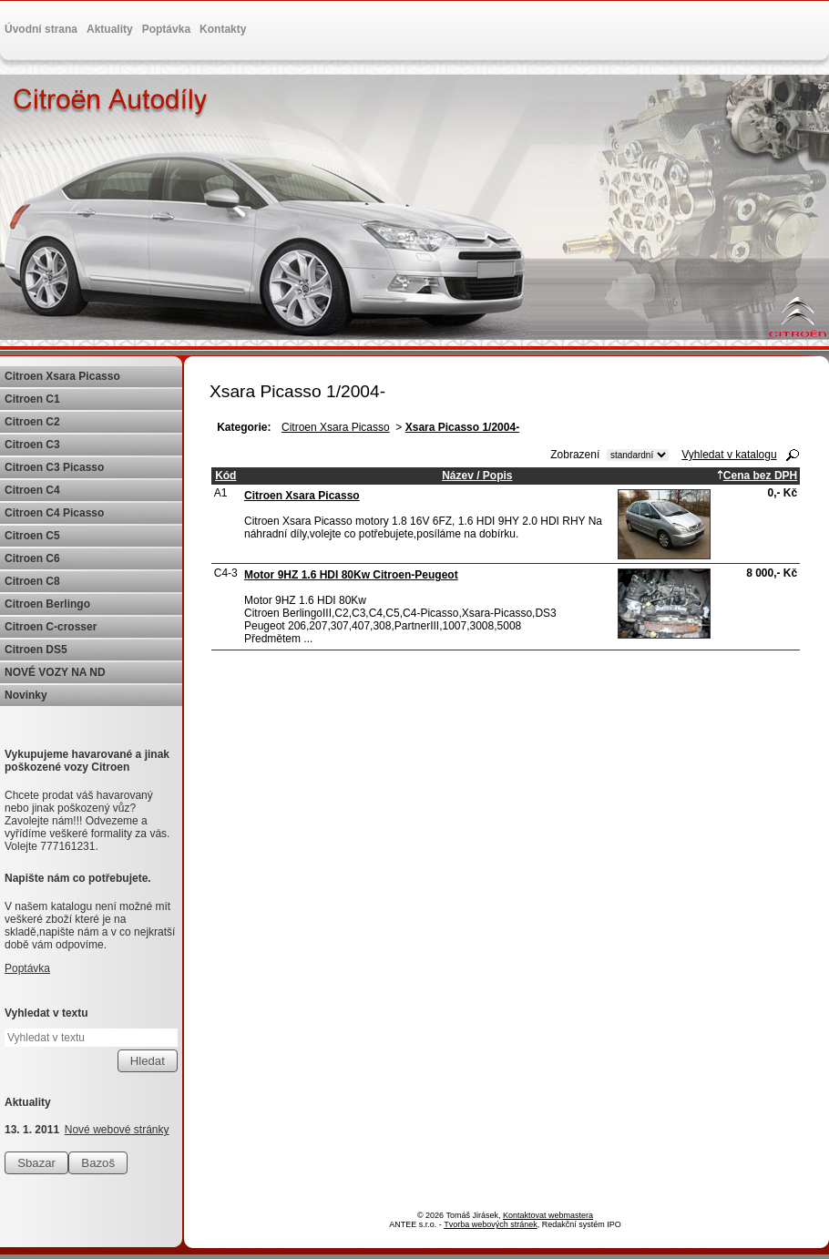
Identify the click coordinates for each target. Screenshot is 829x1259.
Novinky (26, 695)
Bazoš (98, 1163)
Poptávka (166, 29)
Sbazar (36, 1163)
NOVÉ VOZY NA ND (55, 672)
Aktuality (110, 29)
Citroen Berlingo (47, 604)
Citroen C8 (32, 581)
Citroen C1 (32, 399)
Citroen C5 (32, 535)
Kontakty (223, 29)
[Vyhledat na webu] (91, 1038)
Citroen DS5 (36, 649)
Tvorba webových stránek (490, 1224)
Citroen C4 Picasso (54, 513)
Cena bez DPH (757, 475)
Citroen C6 (32, 558)
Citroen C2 (32, 421)
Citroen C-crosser (51, 626)
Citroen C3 (32, 444)
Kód (225, 475)
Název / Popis (477, 475)
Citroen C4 (32, 490)
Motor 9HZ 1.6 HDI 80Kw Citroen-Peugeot (351, 574)
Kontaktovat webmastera (548, 1215)
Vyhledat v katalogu (728, 454)
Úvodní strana (41, 29)
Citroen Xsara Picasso (335, 427)
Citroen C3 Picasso (54, 467)
